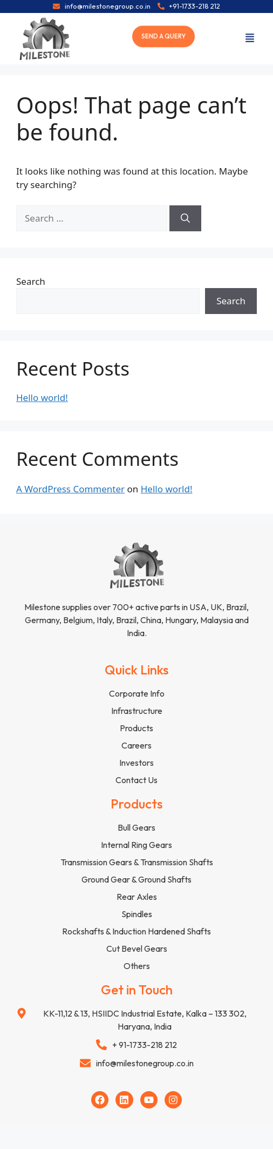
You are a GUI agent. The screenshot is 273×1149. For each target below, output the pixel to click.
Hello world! (42, 397)
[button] (249, 39)
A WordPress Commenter (70, 489)
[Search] (185, 218)
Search (30, 281)
